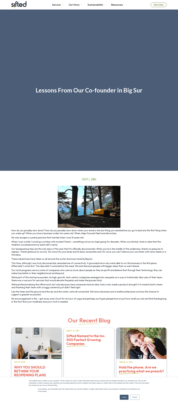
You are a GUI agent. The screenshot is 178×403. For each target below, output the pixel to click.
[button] (58, 4)
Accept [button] (124, 397)
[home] (27, 4)
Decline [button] (134, 397)
